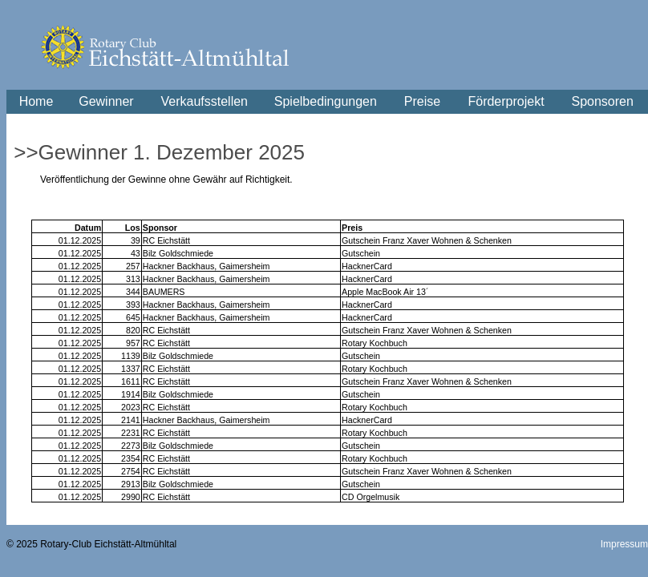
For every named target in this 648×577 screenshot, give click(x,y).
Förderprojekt (506, 101)
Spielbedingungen (325, 101)
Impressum (624, 544)
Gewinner (106, 101)
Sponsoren (603, 101)
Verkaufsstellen (204, 101)
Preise (422, 101)
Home (36, 101)
